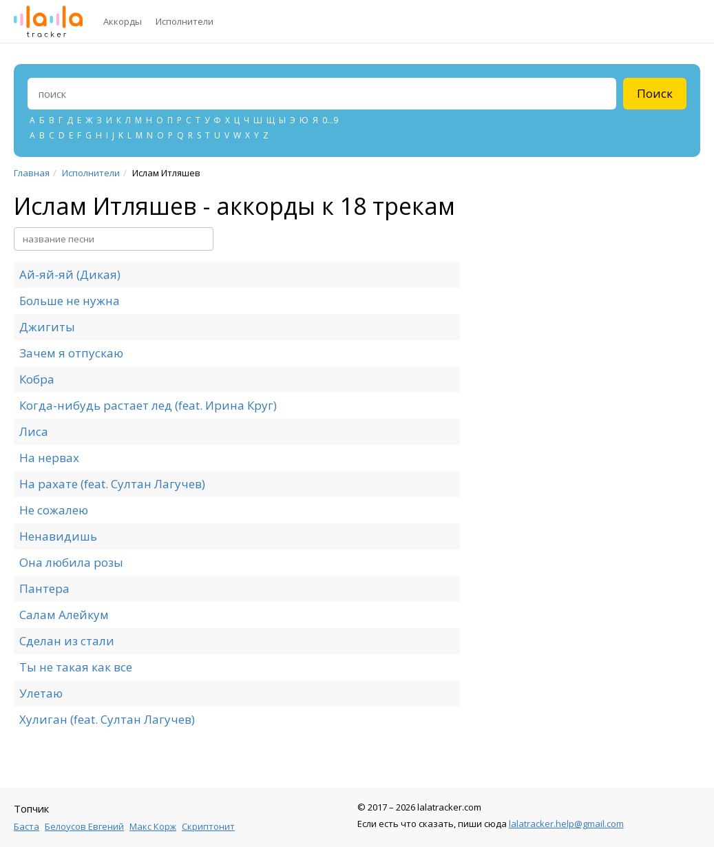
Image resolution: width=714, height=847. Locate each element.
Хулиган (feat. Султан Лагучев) (107, 719)
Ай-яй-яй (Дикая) (69, 274)
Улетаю (41, 693)
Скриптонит (208, 826)
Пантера (44, 588)
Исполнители (184, 21)
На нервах (49, 458)
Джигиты (47, 327)
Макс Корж (152, 826)
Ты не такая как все (75, 667)
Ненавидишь (58, 536)
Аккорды (122, 21)
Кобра (36, 379)
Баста (26, 826)
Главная (32, 173)
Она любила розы (71, 562)
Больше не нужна (69, 301)
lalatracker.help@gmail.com (566, 823)
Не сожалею (53, 510)
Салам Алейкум (64, 615)
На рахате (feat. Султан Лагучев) (112, 484)
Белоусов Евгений (84, 826)
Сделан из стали (66, 641)
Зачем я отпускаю (71, 353)
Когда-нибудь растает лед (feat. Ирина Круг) (148, 405)
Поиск (655, 93)
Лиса (33, 431)
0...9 (330, 120)
